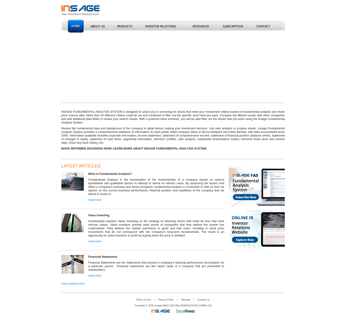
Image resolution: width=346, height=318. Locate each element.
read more (95, 199)
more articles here (73, 283)
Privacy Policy (165, 299)
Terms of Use (143, 299)
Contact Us (204, 299)
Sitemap (185, 299)
